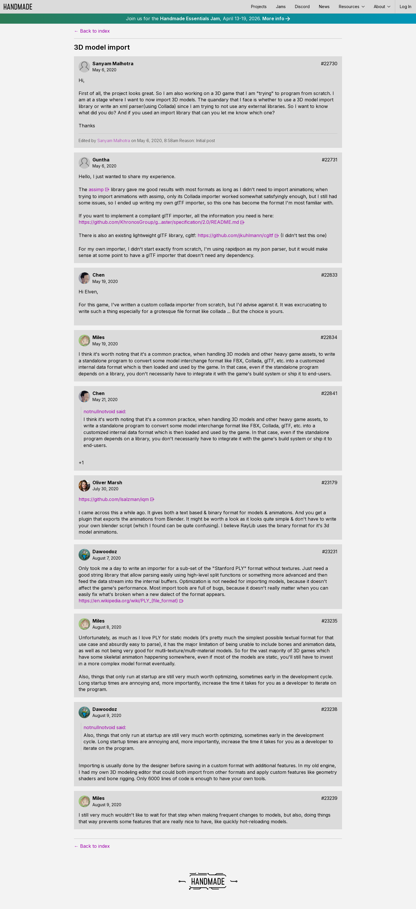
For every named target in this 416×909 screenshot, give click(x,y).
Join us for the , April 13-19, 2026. (208, 18)
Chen (98, 275)
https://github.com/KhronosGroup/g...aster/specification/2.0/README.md (159, 222)
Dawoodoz (104, 551)
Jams (281, 6)
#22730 (329, 63)
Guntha (100, 160)
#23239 (329, 798)
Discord (302, 6)
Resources (352, 6)
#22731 (329, 160)
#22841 (329, 393)
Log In (405, 6)
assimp (96, 189)
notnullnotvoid (99, 411)
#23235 (329, 621)
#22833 (329, 275)
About (382, 6)
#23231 (329, 551)
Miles (98, 337)
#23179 (329, 482)
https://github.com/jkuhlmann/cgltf (235, 235)
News (324, 6)
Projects (259, 6)
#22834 (329, 337)
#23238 (329, 709)
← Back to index (92, 31)
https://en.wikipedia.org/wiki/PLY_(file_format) (128, 600)
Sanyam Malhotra (112, 63)
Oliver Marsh (107, 482)
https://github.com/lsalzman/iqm (114, 499)
